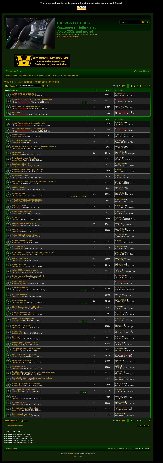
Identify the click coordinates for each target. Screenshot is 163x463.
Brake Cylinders (19, 282)
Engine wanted (18, 193)
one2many (121, 106)
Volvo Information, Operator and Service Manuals (34, 181)
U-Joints (16, 217)
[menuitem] (19, 71)
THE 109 (120, 342)
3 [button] (134, 86)
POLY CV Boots (19, 206)
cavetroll (17, 327)
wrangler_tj (18, 416)
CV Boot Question (20, 288)
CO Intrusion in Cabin (21, 140)
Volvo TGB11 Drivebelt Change (26, 235)
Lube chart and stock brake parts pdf (28, 129)
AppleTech (18, 142)
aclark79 (17, 339)
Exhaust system (19, 402)
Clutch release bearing (22, 241)
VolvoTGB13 (121, 300)
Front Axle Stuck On (21, 164)
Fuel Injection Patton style (23, 390)
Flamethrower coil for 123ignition (27, 307)
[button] (123, 86)
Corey (16, 380)
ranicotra (17, 208)
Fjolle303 (17, 391)
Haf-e (16, 183)
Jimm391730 (121, 378)
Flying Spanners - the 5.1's (24, 223)
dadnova (120, 94)
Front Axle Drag (19, 152)
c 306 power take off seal (23, 313)
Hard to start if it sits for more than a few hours (33, 252)
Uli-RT (119, 158)
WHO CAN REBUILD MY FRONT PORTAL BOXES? (34, 146)
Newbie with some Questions (25, 158)
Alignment (16, 331)
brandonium (121, 200)
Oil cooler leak (18, 135)
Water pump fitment (21, 258)
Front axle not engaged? (23, 319)
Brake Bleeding (19, 264)
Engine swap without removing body (28, 276)
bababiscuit (21, 302)
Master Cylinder (19, 187)
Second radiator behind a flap (25, 408)
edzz (119, 307)
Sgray (19, 272)
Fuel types (16, 337)
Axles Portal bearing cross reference (28, 123)
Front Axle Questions (21, 360)
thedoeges (18, 237)
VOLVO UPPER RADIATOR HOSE (27, 200)
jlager (16, 345)
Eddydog (17, 278)
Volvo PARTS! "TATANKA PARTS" (27, 106)
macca (16, 260)
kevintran (17, 172)
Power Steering (19, 300)
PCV (14, 396)
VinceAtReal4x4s (20, 96)
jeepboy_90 (18, 266)
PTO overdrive (18, 247)
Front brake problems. (22, 325)
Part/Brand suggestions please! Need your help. (33, 372)
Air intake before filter (21, 212)
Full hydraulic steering (22, 414)
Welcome (16, 112)
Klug (118, 366)
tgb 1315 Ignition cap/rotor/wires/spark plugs (32, 378)
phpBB (70, 453)
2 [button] (131, 86)
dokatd (119, 140)
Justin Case (18, 315)
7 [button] (145, 86)
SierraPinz (18, 356)
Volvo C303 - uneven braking (25, 270)
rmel (118, 223)
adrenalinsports (19, 189)
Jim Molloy (121, 152)
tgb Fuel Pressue (19, 294)
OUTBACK (121, 123)
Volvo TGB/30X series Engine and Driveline (31, 81)
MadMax (17, 374)
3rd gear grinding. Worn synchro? (27, 349)
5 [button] (140, 86)
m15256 (17, 136)
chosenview (18, 386)
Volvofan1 (120, 287)
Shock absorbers (19, 366)
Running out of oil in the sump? (26, 384)
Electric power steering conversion (27, 170)
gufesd (119, 318)
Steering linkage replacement (25, 343)
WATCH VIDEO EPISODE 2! (24, 94)
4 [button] (137, 86)
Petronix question (20, 176)
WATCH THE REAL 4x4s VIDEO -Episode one (32, 100)
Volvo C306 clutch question (24, 354)
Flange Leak (17, 229)
